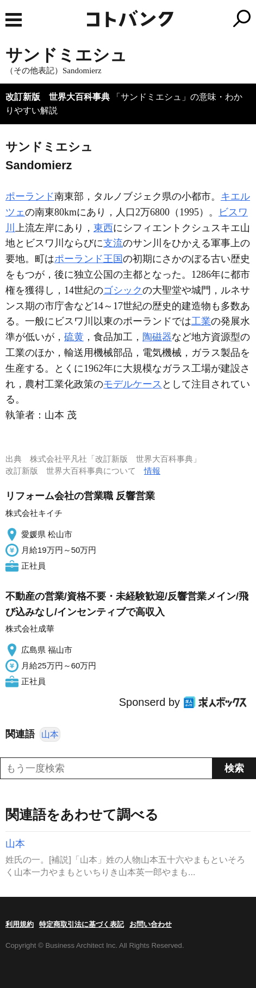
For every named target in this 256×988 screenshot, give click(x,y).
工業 (201, 321)
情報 (152, 470)
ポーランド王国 (88, 258)
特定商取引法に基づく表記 (81, 924)
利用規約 (19, 924)
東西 (103, 227)
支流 (113, 243)
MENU (13, 20)
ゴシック (122, 290)
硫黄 (74, 337)
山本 (50, 734)
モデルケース (132, 384)
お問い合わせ (150, 924)
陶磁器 (157, 337)
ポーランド (29, 196)
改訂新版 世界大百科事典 (57, 96)
